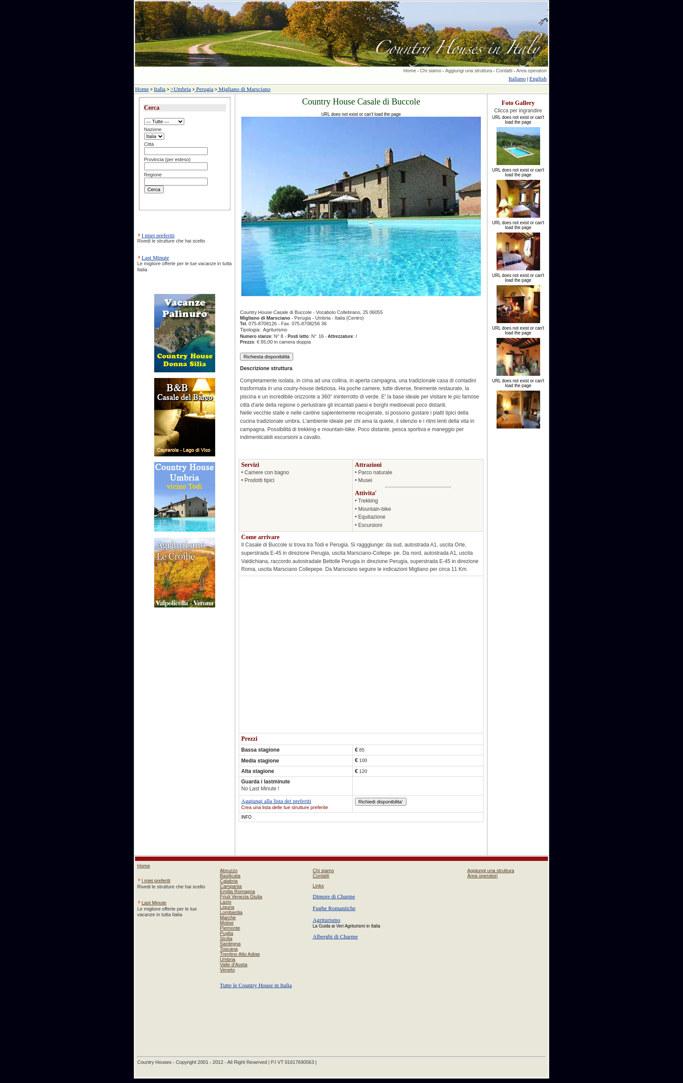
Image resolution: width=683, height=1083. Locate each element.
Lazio (225, 901)
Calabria (229, 881)
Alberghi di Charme (335, 936)
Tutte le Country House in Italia (256, 985)
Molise (227, 922)
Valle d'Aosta (233, 964)
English (538, 78)
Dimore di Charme (334, 896)
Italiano (517, 78)
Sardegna (230, 943)
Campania (231, 886)
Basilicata (230, 875)
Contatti (504, 70)
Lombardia (231, 912)
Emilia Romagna (237, 891)
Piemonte (230, 928)
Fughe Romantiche (334, 908)
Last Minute (155, 257)
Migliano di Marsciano (243, 89)
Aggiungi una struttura (468, 70)
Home (409, 70)
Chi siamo (430, 70)
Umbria (227, 959)
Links (318, 885)
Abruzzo (228, 870)
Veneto (227, 969)
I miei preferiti (158, 235)
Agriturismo (327, 920)
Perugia (204, 89)
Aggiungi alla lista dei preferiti (276, 801)
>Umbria (180, 89)
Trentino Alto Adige (240, 954)
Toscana (229, 948)
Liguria (227, 907)
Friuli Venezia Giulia (241, 896)
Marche (228, 917)
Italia (160, 89)
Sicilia (226, 938)
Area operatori (531, 70)
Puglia (226, 933)
